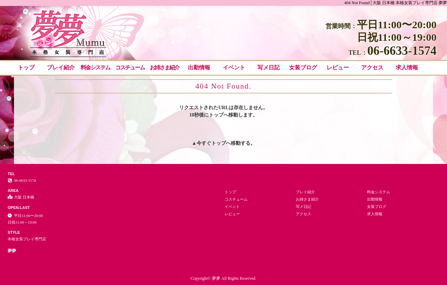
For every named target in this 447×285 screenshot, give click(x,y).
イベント (234, 67)
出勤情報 (199, 67)
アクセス (372, 67)
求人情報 (407, 67)
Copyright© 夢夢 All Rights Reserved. (223, 278)
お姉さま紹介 (164, 67)
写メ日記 (268, 67)
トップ (26, 67)
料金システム (95, 67)
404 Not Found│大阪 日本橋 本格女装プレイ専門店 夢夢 (395, 2)
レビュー (338, 67)
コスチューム (130, 67)
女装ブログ (303, 67)
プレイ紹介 (61, 67)
